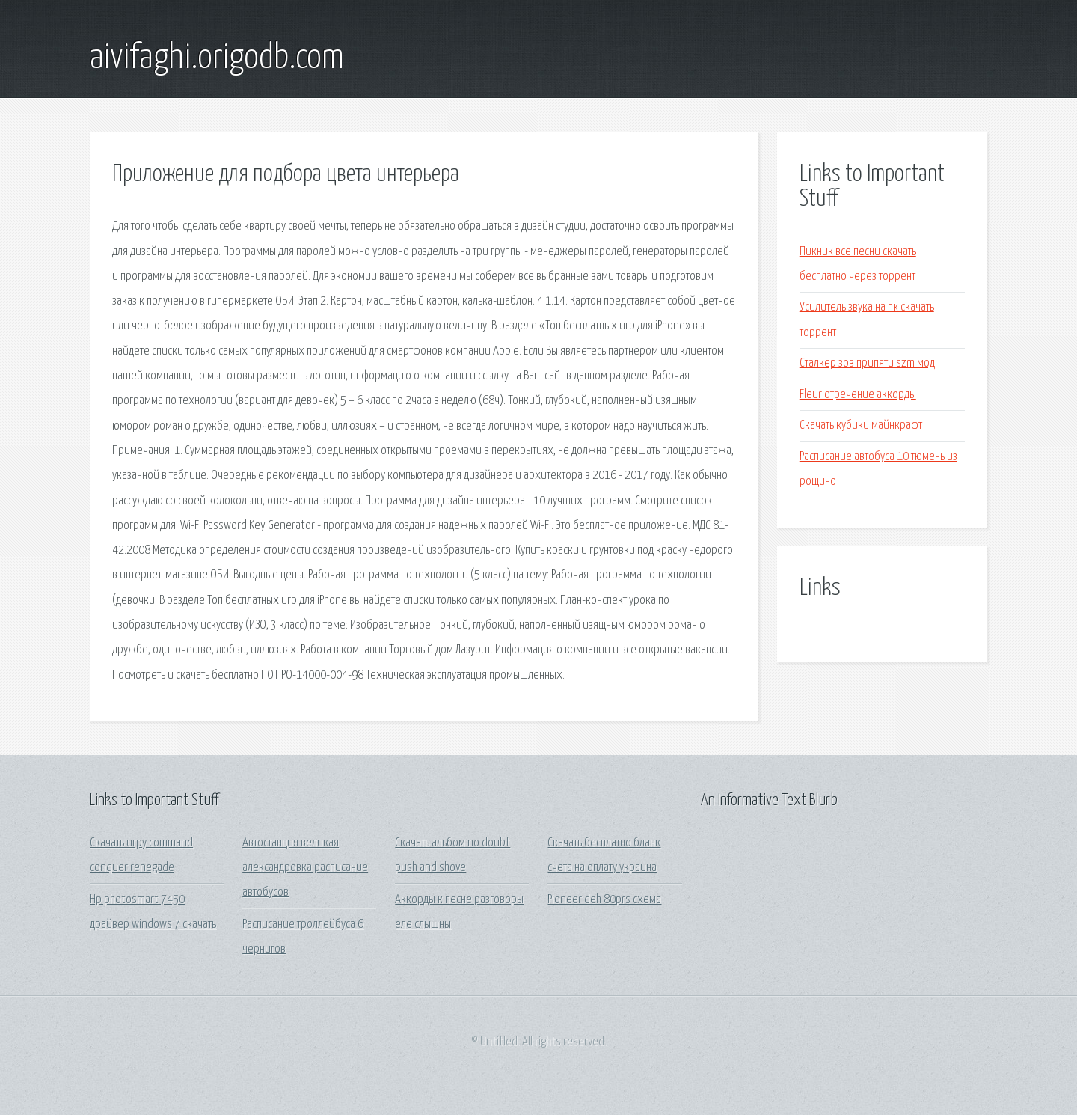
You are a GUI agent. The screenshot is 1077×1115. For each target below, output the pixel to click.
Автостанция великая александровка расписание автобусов (305, 868)
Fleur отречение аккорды (858, 394)
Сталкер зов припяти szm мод (867, 363)
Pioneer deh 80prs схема (604, 899)
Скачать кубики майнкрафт (861, 425)
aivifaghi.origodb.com (217, 58)
